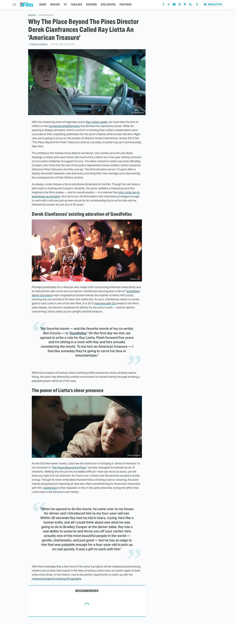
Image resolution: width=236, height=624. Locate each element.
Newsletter (213, 4)
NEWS (42, 4)
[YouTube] (174, 5)
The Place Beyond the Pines (69, 467)
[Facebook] (163, 5)
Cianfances (50, 488)
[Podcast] (197, 4)
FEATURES (126, 4)
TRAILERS (76, 4)
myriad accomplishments (64, 126)
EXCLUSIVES (108, 4)
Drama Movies (46, 15)
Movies (32, 15)
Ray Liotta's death (96, 122)
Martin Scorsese (42, 295)
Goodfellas (133, 291)
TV (65, 4)
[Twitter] (168, 5)
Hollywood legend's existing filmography (56, 578)
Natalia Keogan (39, 44)
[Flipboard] (185, 5)
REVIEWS (91, 4)
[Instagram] (179, 5)
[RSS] (190, 5)
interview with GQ (105, 303)
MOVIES (55, 4)
